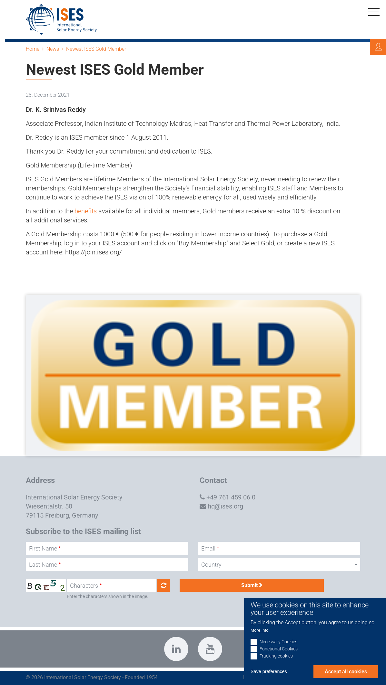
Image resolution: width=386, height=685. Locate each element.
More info (260, 639)
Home (32, 49)
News (52, 49)
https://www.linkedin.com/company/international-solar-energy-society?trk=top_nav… (176, 649)
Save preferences (269, 681)
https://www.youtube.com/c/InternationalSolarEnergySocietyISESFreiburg (210, 649)
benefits (85, 211)
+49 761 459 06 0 (230, 497)
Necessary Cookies (278, 651)
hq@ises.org (225, 506)
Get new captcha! (163, 585)
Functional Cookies (279, 658)
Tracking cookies (276, 666)
